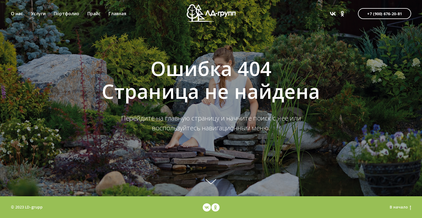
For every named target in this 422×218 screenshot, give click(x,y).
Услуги (38, 14)
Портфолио (66, 14)
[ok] (342, 13)
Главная (117, 14)
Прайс (93, 14)
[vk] (332, 13)
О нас (17, 14)
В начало (400, 207)
